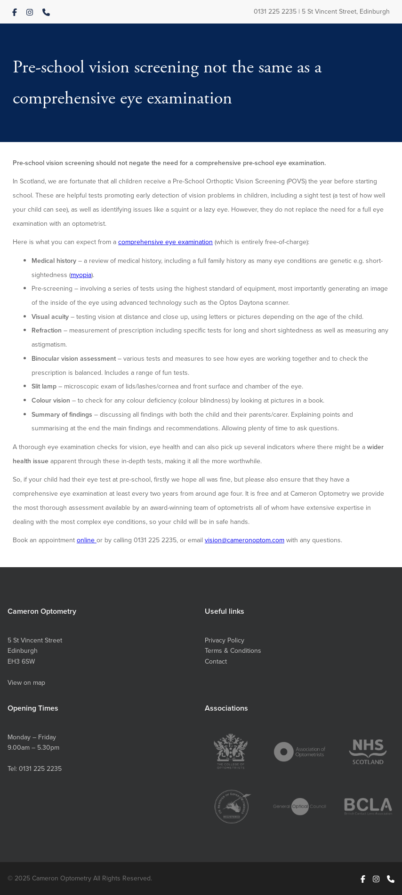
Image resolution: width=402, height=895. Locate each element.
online (86, 540)
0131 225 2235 (275, 11)
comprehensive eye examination (165, 241)
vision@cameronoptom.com (244, 540)
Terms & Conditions (233, 650)
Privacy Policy (224, 640)
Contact (216, 661)
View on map (26, 682)
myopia (81, 274)
